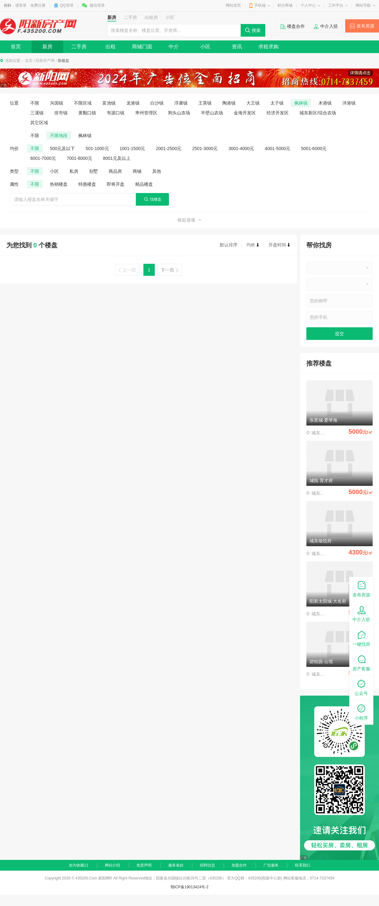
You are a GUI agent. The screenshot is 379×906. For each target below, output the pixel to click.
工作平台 (335, 5)
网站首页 (233, 5)
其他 (156, 171)
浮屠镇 (181, 103)
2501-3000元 (205, 148)
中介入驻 (329, 26)
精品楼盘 (144, 184)
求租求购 (268, 46)
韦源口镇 (115, 112)
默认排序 (229, 244)
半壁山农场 (212, 112)
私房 (73, 171)
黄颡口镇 (87, 112)
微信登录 (97, 5)
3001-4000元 (241, 148)
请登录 (21, 5)
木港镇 (325, 103)
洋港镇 (349, 103)
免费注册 (37, 5)
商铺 (137, 171)
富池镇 (109, 103)
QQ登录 (67, 5)
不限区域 (83, 103)
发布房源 (365, 25)
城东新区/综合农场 (317, 112)
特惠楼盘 (87, 184)
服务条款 (175, 865)
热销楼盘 (59, 184)
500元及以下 (62, 148)
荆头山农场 (179, 112)
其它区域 (39, 122)
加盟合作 (239, 865)
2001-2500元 (168, 148)
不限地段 (59, 135)
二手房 (79, 46)
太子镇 (277, 103)
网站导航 (363, 5)
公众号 (361, 687)
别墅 (93, 171)
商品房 (115, 171)
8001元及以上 (116, 158)
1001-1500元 (132, 148)
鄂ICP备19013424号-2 (189, 887)
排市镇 (61, 112)
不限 (34, 103)
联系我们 (302, 865)
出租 (110, 46)
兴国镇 (56, 103)
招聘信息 (207, 865)
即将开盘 (115, 184)
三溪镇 (37, 112)
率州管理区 (146, 112)
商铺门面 (142, 46)
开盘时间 (279, 244)
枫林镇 (301, 103)
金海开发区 (245, 112)
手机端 (260, 5)
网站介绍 (112, 865)
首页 (16, 46)
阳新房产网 (45, 60)
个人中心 (308, 5)
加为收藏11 (78, 865)
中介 (174, 46)
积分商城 (284, 5)
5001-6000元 (314, 148)
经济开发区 (278, 112)
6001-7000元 (43, 158)
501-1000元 (97, 148)
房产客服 (361, 662)
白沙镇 (157, 103)
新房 (47, 46)
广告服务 (271, 865)
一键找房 (361, 638)
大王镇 (253, 103)
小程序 (361, 712)
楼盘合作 (296, 26)
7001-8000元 (79, 158)
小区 (205, 46)
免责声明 (144, 865)
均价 (253, 244)
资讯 (237, 46)
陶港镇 (229, 103)
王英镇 (205, 103)
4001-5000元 (277, 148)
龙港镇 (133, 103)
